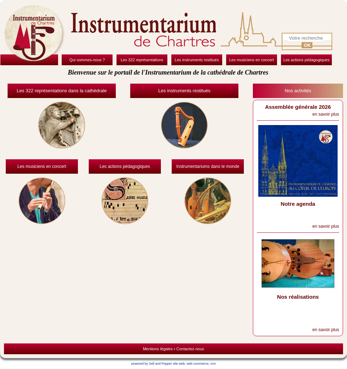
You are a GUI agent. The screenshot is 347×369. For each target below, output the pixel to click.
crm (213, 363)
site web (179, 363)
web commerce (197, 363)
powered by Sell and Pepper (151, 363)
